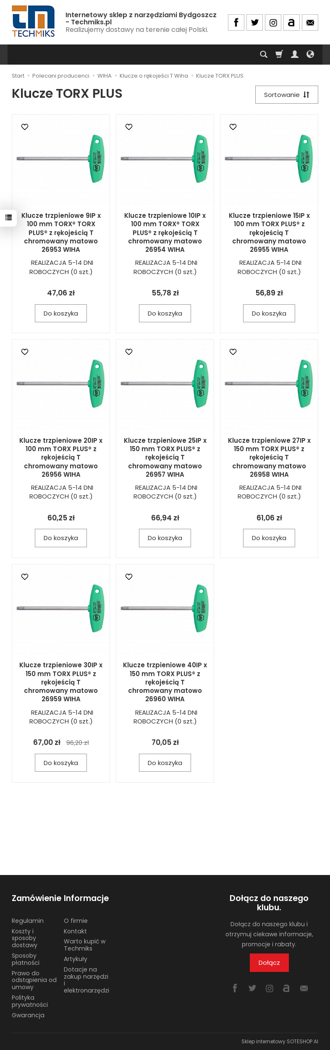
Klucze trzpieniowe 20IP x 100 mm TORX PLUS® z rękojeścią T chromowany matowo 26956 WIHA (60, 457)
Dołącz (269, 963)
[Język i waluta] (310, 54)
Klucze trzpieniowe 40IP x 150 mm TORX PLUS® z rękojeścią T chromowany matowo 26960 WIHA (165, 682)
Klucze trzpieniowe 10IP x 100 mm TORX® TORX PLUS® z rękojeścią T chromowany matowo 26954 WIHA (165, 232)
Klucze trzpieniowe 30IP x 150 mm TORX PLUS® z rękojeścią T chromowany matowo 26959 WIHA (60, 682)
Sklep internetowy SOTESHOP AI (279, 1041)
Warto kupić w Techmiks (84, 945)
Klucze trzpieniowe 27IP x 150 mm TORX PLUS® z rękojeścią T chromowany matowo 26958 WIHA (269, 457)
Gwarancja (28, 1015)
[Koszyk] (279, 54)
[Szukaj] (264, 54)
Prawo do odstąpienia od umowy (34, 980)
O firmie (76, 921)
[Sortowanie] (286, 95)
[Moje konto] (295, 54)
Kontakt (75, 931)
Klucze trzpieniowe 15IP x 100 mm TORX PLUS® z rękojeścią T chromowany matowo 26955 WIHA (269, 232)
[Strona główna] (34, 21)
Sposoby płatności (25, 959)
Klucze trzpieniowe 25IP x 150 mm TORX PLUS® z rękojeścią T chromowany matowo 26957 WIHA (165, 457)
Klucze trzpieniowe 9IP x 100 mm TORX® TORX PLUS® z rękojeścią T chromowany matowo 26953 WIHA (61, 232)
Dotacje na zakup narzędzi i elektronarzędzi (86, 980)
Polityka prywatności (30, 1001)
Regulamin (28, 921)
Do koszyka (61, 313)
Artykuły (75, 959)
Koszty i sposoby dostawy (24, 938)
